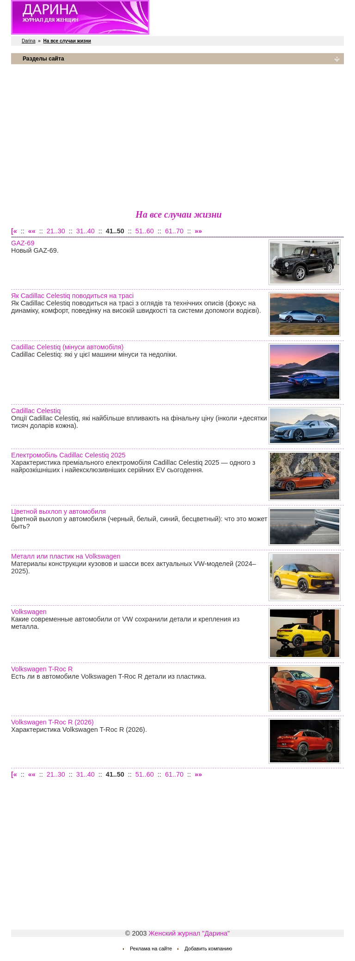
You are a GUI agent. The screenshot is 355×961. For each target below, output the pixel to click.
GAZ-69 (22, 243)
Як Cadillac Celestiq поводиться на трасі (72, 295)
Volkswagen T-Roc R (42, 669)
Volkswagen (29, 611)
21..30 (56, 231)
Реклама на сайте (151, 948)
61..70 (174, 231)
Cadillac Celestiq (36, 410)
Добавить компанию (208, 948)
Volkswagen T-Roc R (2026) (52, 722)
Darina (28, 40)
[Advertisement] (177, 136)
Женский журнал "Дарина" (189, 933)
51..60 (144, 231)
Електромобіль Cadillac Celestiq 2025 (68, 455)
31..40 (85, 231)
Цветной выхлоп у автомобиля (58, 511)
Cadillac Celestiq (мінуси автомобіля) (67, 347)
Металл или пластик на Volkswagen (65, 556)
